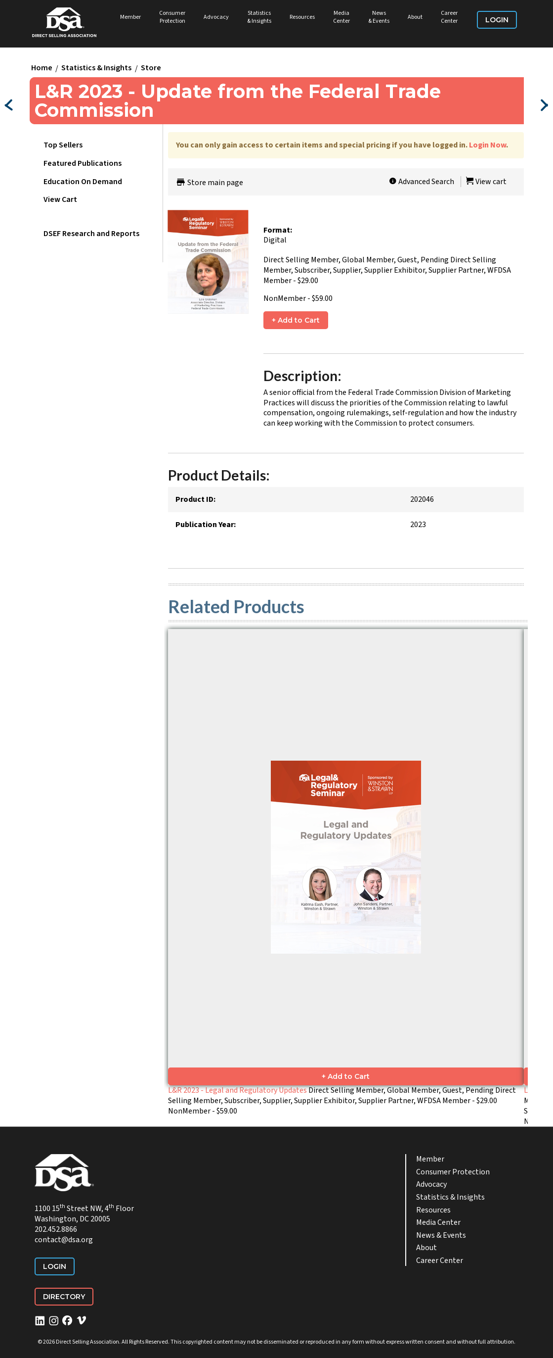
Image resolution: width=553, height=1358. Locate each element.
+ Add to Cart (296, 320)
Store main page (209, 182)
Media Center (341, 17)
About (415, 17)
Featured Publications (82, 163)
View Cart (60, 199)
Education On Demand (82, 181)
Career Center (449, 17)
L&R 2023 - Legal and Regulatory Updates (237, 1090)
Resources (302, 17)
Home (41, 68)
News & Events (378, 17)
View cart (486, 181)
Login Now (487, 145)
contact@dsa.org (64, 1239)
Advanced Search (421, 181)
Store (151, 68)
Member (130, 17)
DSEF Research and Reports (91, 233)
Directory (64, 1296)
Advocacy (216, 17)
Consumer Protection (172, 17)
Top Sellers (63, 145)
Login (497, 19)
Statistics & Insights (259, 17)
